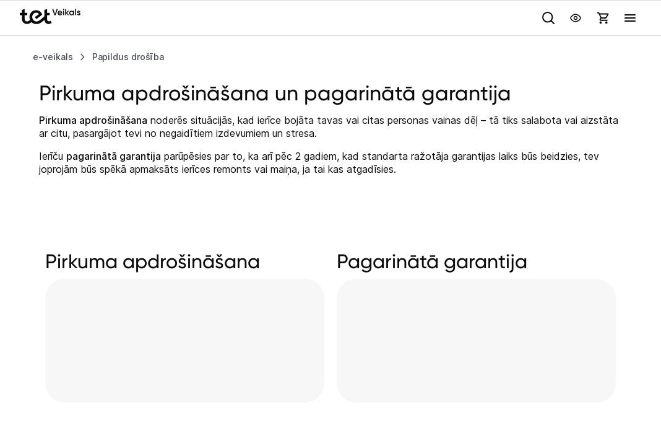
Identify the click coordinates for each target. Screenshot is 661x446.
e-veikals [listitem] (52, 56)
